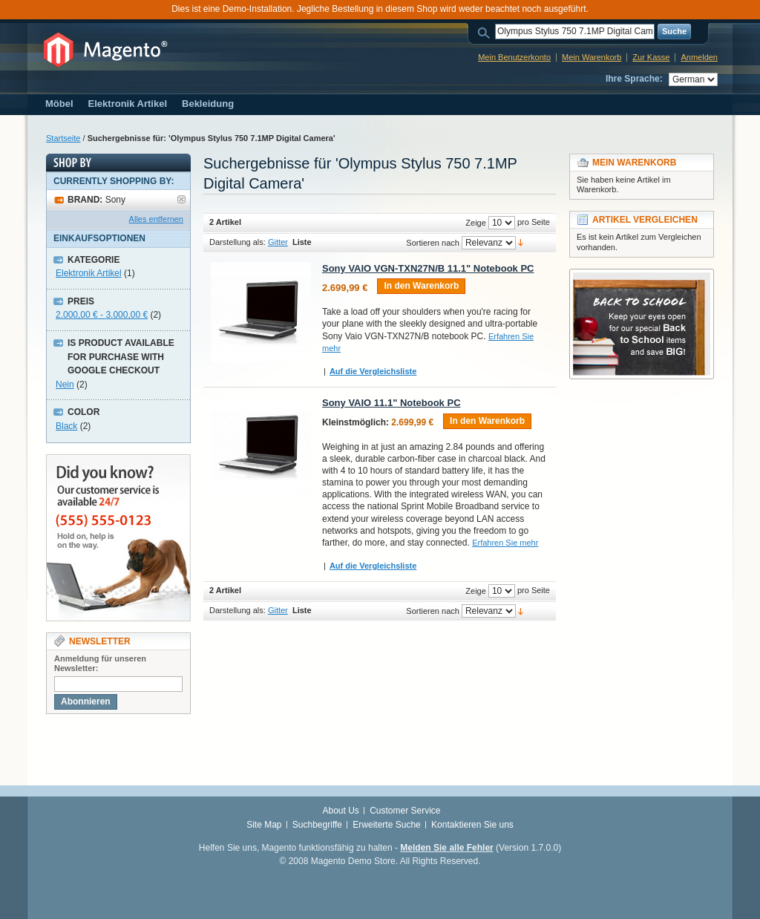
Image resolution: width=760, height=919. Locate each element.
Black (66, 426)
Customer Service (405, 810)
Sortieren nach (432, 242)
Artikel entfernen (181, 199)
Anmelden (699, 57)
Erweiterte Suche (386, 825)
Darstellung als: (237, 242)
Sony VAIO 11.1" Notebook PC (391, 402)
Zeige (475, 222)
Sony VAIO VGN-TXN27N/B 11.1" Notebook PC (428, 268)
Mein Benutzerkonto (514, 57)
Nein (65, 384)
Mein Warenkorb (591, 57)
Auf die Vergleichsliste (373, 371)
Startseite (63, 138)
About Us (340, 810)
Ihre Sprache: (634, 78)
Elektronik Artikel (89, 273)
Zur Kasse (650, 57)
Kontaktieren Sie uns (472, 825)
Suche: (486, 31)
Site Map (263, 825)
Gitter (278, 242)
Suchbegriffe (317, 825)
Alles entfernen (156, 219)
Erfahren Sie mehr (505, 542)
